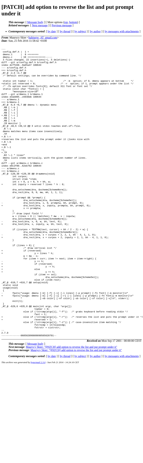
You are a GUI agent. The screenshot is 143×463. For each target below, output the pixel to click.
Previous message (62, 25)
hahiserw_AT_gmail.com (43, 37)
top (66, 22)
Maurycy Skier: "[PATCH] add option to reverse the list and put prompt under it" (71, 404)
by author (95, 31)
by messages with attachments (122, 31)
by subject (80, 31)
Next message (40, 25)
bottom (73, 22)
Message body (35, 22)
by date (52, 31)
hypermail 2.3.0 (38, 420)
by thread (65, 31)
